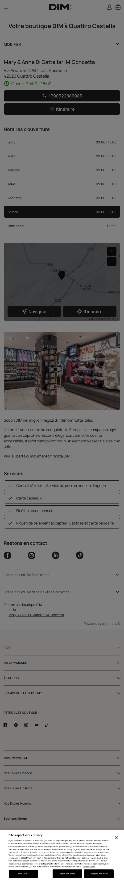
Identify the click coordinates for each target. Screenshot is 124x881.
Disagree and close (99, 873)
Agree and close (67, 873)
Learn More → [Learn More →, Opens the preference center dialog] (23, 873)
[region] (62, 855)
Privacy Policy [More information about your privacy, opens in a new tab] (89, 866)
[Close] (116, 838)
